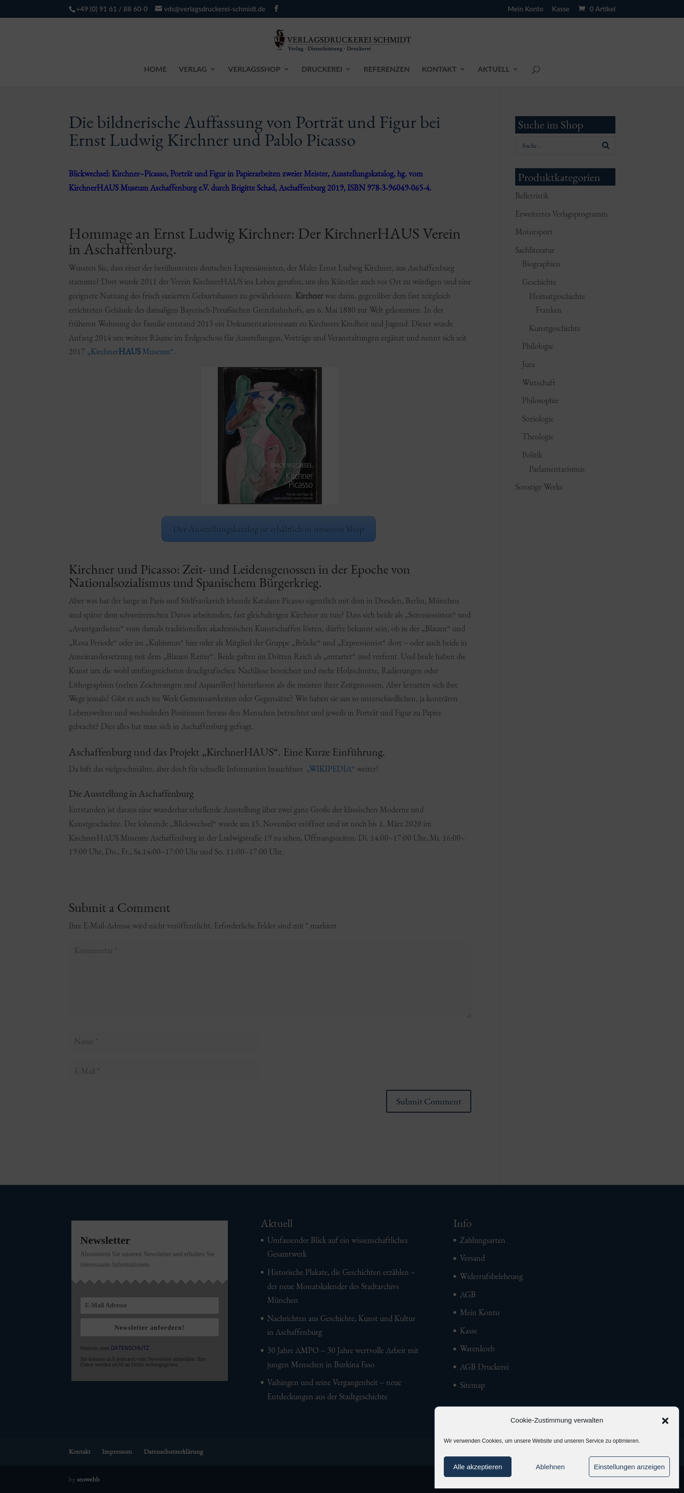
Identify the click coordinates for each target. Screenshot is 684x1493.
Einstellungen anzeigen (629, 1467)
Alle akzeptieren (477, 1467)
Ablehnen (550, 1467)
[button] (665, 1420)
